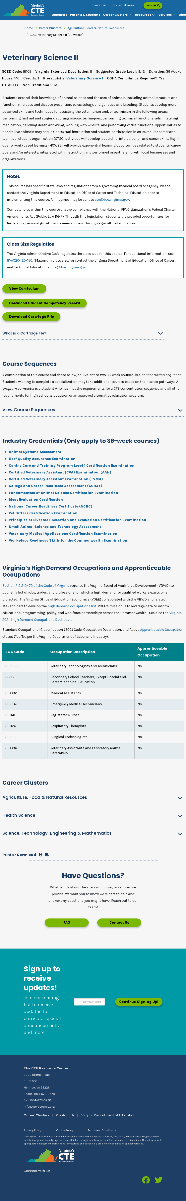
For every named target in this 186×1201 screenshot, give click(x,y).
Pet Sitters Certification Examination (43, 513)
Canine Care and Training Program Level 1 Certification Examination (71, 465)
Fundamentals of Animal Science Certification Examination (63, 493)
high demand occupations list (72, 606)
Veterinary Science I (84, 78)
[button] (117, 15)
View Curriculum (24, 288)
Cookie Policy (64, 1130)
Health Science (18, 815)
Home (28, 28)
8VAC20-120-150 (19, 260)
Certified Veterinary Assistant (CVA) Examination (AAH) (60, 472)
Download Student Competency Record (44, 303)
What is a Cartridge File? (24, 333)
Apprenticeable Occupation (161, 629)
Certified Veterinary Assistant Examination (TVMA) (56, 479)
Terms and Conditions (102, 1130)
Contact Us (99, 5)
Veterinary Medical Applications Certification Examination (63, 533)
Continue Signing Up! (138, 1002)
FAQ (66, 922)
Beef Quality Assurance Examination (42, 459)
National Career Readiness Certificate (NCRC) (50, 506)
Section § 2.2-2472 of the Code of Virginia (35, 585)
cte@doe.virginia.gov (112, 199)
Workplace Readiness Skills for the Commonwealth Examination (68, 540)
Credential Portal (123, 5)
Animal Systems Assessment (35, 452)
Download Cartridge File (31, 316)
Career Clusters (50, 28)
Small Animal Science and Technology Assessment (55, 526)
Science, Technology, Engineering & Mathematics (57, 833)
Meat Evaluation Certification (36, 499)
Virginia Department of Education (108, 1115)
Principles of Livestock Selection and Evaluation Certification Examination (77, 520)
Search (153, 5)
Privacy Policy (33, 1130)
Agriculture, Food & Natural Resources (95, 28)
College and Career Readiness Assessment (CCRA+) (55, 486)
